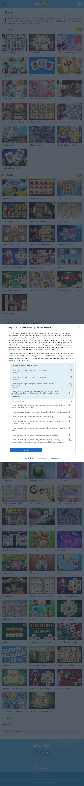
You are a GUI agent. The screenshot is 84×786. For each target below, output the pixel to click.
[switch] (70, 370)
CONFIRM (26, 450)
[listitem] (42, 366)
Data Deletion (29, 458)
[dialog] (42, 393)
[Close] (80, 328)
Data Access (41, 458)
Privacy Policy (54, 458)
